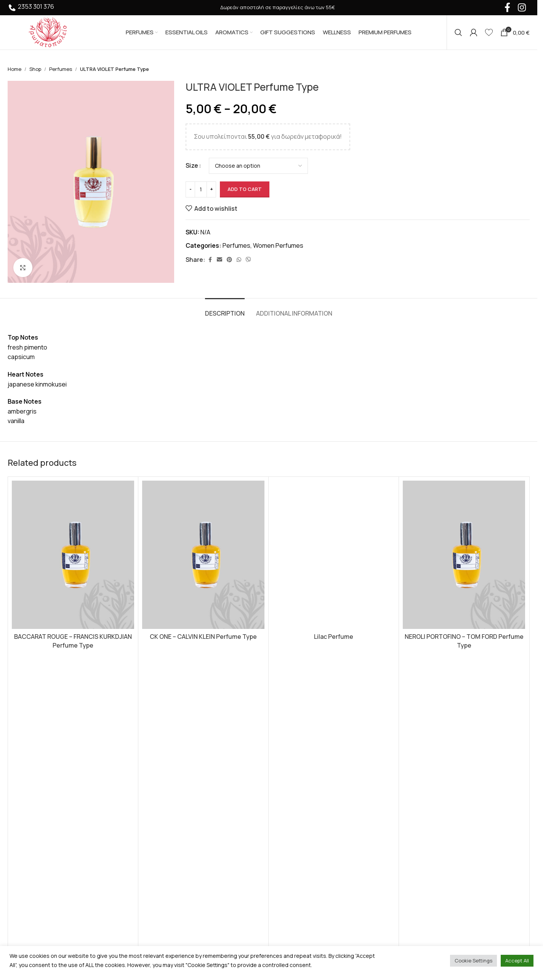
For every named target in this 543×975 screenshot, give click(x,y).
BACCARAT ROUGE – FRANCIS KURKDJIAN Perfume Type (73, 640)
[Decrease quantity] (190, 189)
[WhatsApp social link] (238, 260)
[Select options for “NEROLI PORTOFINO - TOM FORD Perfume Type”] (464, 671)
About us (287, 803)
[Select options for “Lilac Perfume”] (333, 671)
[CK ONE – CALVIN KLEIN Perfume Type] (203, 555)
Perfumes (60, 69)
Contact (286, 831)
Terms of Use (293, 760)
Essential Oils (159, 774)
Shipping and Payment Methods (318, 788)
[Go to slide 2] (272, 692)
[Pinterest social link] (229, 260)
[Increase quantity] (211, 189)
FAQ (280, 817)
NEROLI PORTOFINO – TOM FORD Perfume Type (464, 640)
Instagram (422, 778)
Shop (35, 69)
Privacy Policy (293, 774)
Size (192, 165)
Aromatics (155, 788)
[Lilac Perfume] (333, 555)
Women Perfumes (278, 245)
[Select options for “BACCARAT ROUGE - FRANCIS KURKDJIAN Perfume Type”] (73, 671)
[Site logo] (48, 31)
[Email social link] (219, 260)
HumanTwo (115, 902)
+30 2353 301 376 (39, 857)
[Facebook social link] (210, 260)
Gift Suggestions (165, 803)
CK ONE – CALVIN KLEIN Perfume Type (203, 636)
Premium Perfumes (167, 817)
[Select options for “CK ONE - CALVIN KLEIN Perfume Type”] (203, 671)
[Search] (458, 32)
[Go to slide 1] (265, 692)
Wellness (154, 831)
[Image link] (49, 777)
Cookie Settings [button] (473, 960)
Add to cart (244, 189)
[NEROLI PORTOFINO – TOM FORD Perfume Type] (464, 555)
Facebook (422, 769)
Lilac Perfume (333, 636)
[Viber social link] (248, 260)
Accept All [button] (517, 960)
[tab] (225, 309)
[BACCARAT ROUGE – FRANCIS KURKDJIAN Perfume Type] (73, 555)
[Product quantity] (201, 189)
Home (14, 69)
